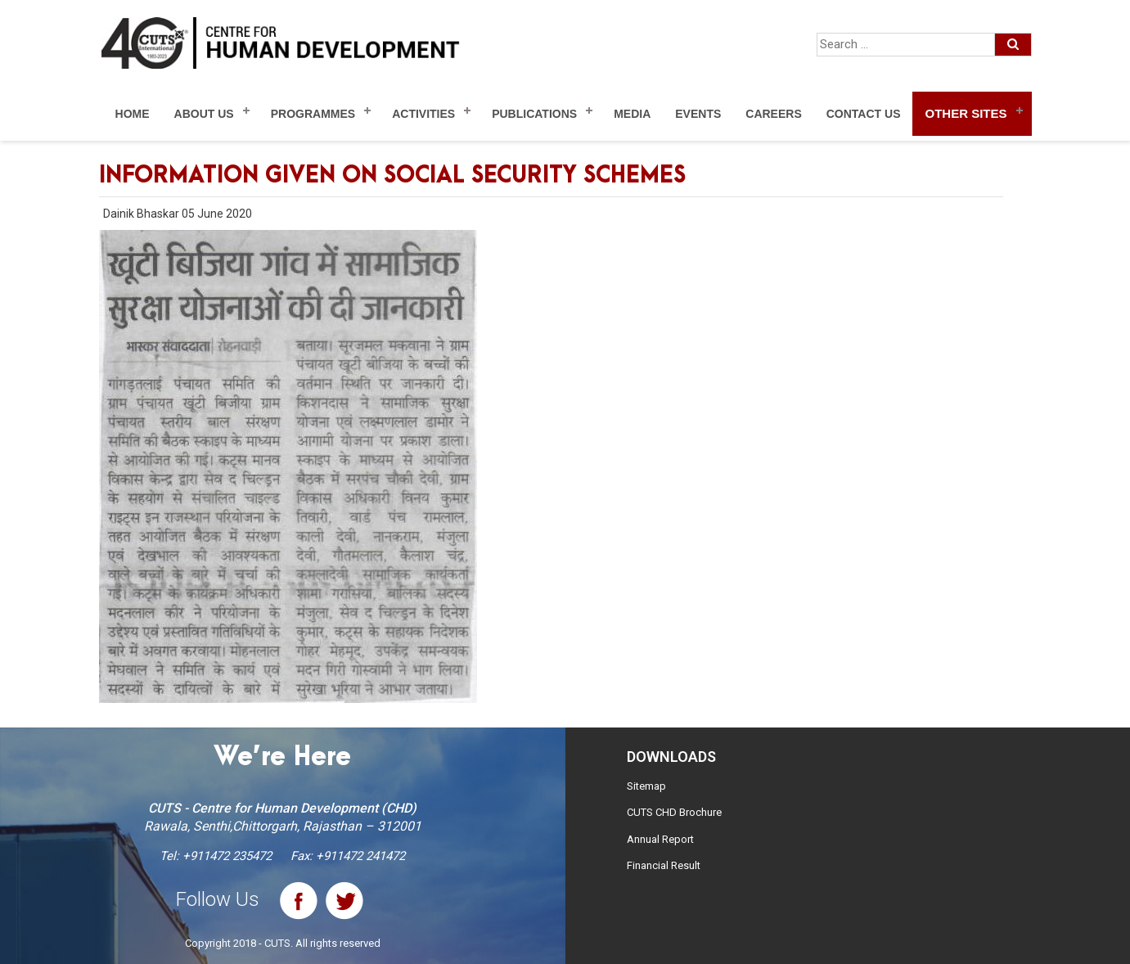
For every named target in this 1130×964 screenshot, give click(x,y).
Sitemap (646, 786)
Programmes (313, 113)
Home (132, 113)
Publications (534, 113)
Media (632, 113)
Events (698, 113)
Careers (773, 113)
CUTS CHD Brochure (674, 812)
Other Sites (965, 113)
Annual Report (660, 839)
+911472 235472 (227, 856)
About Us (204, 113)
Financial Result (663, 865)
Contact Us (863, 113)
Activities (423, 113)
